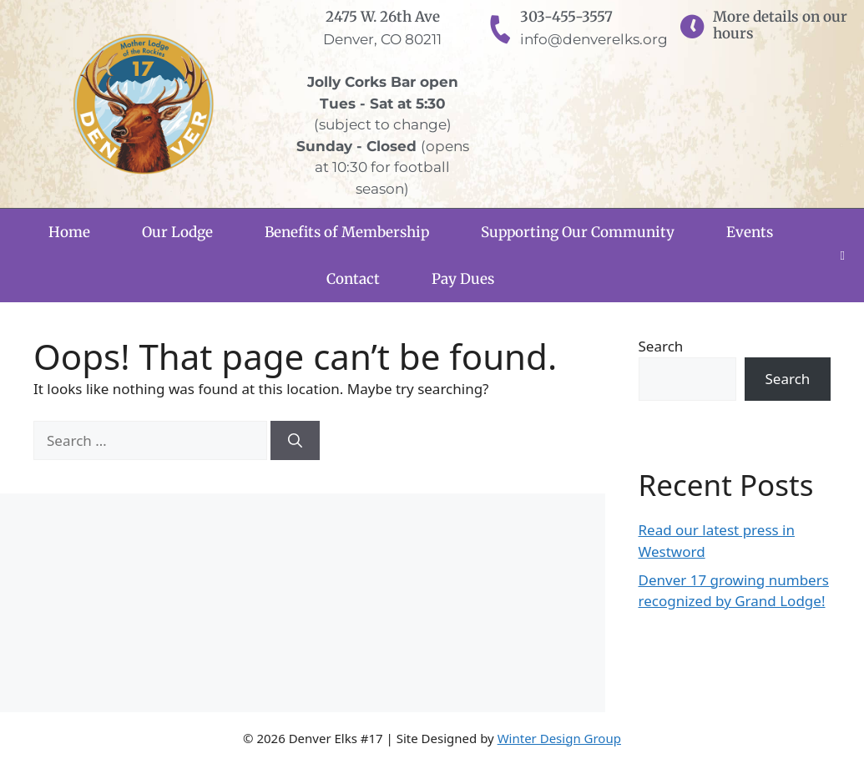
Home (69, 232)
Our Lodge (177, 232)
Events (749, 232)
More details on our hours (780, 25)
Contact (353, 279)
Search (661, 346)
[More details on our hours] (692, 27)
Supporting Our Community (578, 232)
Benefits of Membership (347, 232)
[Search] (295, 441)
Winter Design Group (559, 738)
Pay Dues (463, 279)
